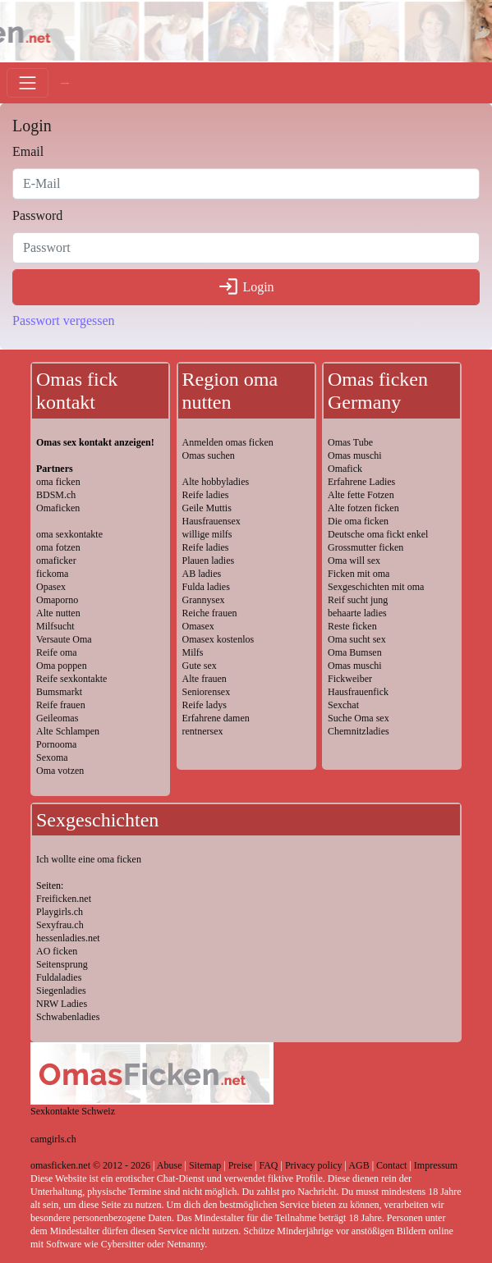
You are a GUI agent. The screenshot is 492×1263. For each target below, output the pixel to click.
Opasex (51, 587)
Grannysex (203, 600)
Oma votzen (60, 770)
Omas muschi (355, 455)
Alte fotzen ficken (363, 508)
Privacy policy (314, 1165)
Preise (240, 1165)
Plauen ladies (208, 560)
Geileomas (57, 718)
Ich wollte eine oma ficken (88, 859)
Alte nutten (58, 613)
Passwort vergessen (63, 320)
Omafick (345, 468)
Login (246, 287)
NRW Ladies (61, 1003)
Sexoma (52, 757)
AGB (358, 1165)
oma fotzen (58, 547)
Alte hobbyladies (216, 481)
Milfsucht (55, 626)
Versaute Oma (64, 639)
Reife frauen (60, 705)
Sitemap (205, 1165)
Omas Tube (350, 442)
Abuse (169, 1165)
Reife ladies (205, 495)
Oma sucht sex (357, 639)
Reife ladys (204, 705)
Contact (391, 1165)
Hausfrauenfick (358, 692)
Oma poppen (61, 665)
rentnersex (202, 731)
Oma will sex (354, 560)
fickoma (52, 573)
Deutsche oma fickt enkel (378, 534)
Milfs (193, 652)
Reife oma (56, 652)
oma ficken (58, 481)
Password (37, 215)
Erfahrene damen (216, 718)
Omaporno (57, 600)
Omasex (198, 626)
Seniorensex (206, 692)
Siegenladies (61, 990)
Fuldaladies (58, 977)
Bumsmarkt (59, 692)
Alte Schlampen (67, 731)
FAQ (268, 1165)
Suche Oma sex (358, 718)
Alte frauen (204, 678)
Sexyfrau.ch (60, 925)
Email (28, 151)
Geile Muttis (207, 508)
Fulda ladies (206, 587)
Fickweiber (350, 678)
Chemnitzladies (358, 731)
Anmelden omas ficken (228, 442)
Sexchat (343, 705)
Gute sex (199, 665)
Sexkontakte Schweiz (72, 1111)
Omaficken (58, 508)
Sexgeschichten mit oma (376, 587)
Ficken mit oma (358, 573)
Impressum (436, 1165)
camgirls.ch (53, 1139)
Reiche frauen (209, 613)
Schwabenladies (67, 1017)
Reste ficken (352, 626)
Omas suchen (208, 455)
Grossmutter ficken (365, 547)
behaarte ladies (357, 613)
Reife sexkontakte (71, 678)
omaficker (56, 560)
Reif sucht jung (358, 600)
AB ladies (202, 573)
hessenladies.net (68, 938)
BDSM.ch (56, 495)
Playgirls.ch (59, 912)
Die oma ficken (358, 521)
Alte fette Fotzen (361, 495)
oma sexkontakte (69, 534)
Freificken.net (63, 898)
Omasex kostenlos (218, 639)
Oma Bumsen (355, 652)
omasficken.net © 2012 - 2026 (90, 1165)
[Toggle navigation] (27, 82)
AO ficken (56, 951)
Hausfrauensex (211, 521)
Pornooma (56, 744)
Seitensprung (62, 964)
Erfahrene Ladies (361, 481)
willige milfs (207, 534)
